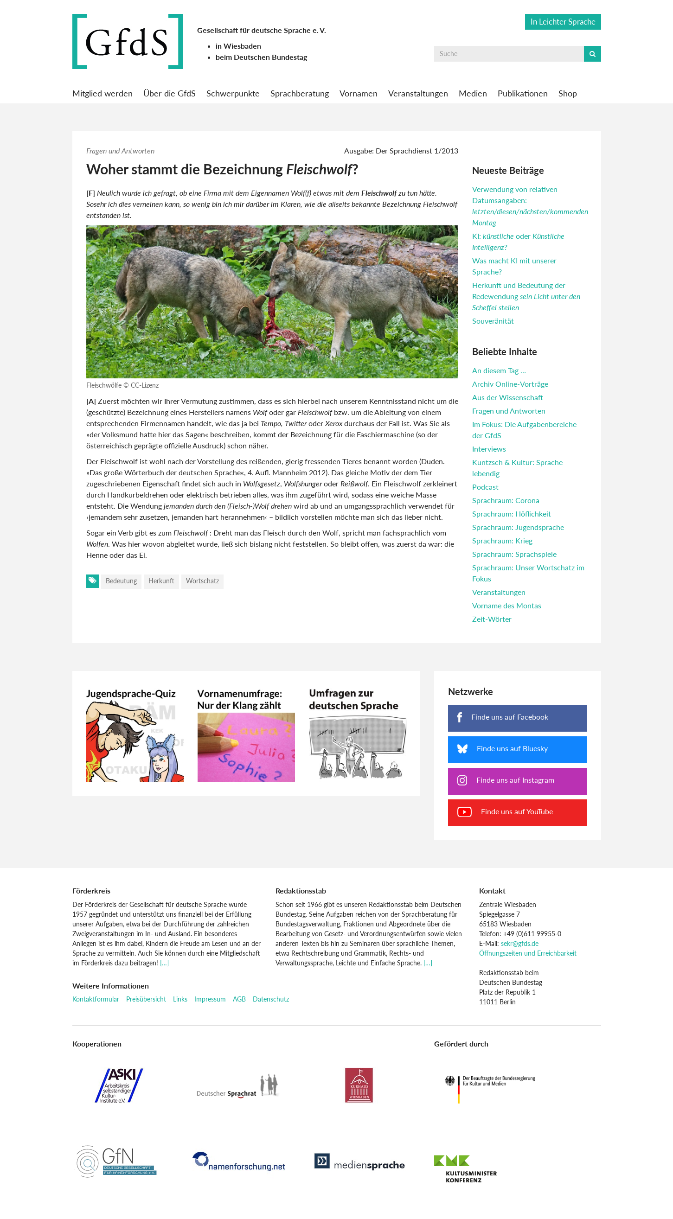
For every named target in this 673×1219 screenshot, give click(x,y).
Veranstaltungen (418, 93)
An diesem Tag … (499, 370)
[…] (164, 963)
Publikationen (523, 93)
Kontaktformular (95, 999)
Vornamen (359, 93)
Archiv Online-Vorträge (510, 383)
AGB (239, 999)
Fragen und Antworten (120, 150)
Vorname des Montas (506, 605)
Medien (473, 93)
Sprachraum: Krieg (502, 540)
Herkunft (161, 581)
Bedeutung (121, 581)
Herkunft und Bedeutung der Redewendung (526, 296)
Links (180, 999)
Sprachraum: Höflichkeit (511, 513)
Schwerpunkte (233, 93)
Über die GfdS (169, 93)
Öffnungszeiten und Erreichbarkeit (528, 953)
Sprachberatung (299, 93)
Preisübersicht (146, 999)
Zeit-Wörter (492, 618)
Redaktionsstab (301, 890)
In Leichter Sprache (563, 21)
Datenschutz (271, 999)
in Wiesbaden (238, 45)
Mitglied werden (102, 93)
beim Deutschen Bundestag (261, 56)
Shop (567, 93)
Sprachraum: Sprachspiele (514, 553)
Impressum (210, 999)
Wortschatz (202, 581)
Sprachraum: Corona (505, 500)
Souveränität (493, 320)
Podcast (485, 486)
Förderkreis (91, 890)
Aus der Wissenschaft (507, 397)
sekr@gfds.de (519, 943)
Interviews (489, 448)
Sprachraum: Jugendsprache (518, 527)
